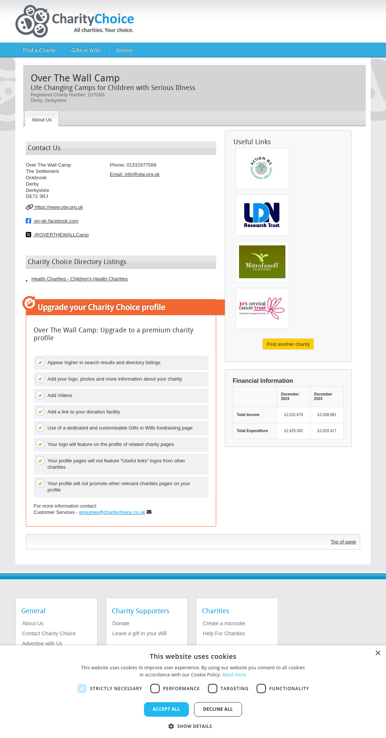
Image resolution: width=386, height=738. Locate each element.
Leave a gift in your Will (140, 633)
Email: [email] (135, 174)
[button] (193, 725)
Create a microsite (224, 623)
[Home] (77, 21)
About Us (33, 623)
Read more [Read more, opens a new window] (234, 675)
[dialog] (193, 691)
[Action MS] (262, 168)
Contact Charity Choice (49, 633)
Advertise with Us (42, 643)
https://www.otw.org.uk (54, 207)
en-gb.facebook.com (52, 221)
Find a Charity (39, 50)
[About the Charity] (41, 118)
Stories (124, 50)
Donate (121, 623)
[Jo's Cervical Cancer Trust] (262, 308)
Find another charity (288, 344)
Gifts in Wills (85, 50)
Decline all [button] (218, 709)
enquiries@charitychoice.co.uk (112, 512)
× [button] (377, 653)
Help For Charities (224, 633)
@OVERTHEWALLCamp (57, 235)
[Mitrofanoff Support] (262, 261)
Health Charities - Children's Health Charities (79, 279)
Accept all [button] (166, 709)
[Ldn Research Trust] (262, 215)
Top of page (343, 542)
